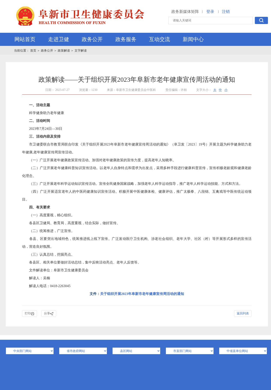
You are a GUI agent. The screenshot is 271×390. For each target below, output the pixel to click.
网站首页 (24, 39)
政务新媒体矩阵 (185, 11)
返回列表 (243, 313)
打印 (29, 313)
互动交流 (159, 39)
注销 (226, 11)
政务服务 (125, 39)
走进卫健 (58, 39)
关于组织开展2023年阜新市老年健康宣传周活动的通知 (142, 294)
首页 (33, 50)
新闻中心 (193, 39)
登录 (210, 11)
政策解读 (64, 50)
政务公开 (92, 39)
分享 (49, 313)
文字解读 (81, 50)
